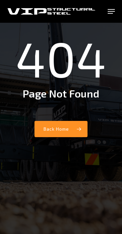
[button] (111, 11)
